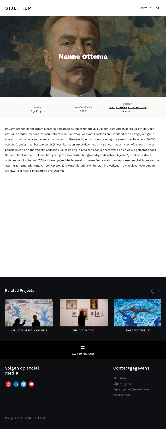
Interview (121, 107)
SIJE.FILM (18, 8)
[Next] (158, 291)
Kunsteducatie (137, 107)
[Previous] (152, 291)
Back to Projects (83, 353)
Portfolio (145, 8)
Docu (112, 107)
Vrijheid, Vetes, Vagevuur (29, 330)
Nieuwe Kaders (84, 330)
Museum (127, 111)
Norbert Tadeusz (138, 330)
